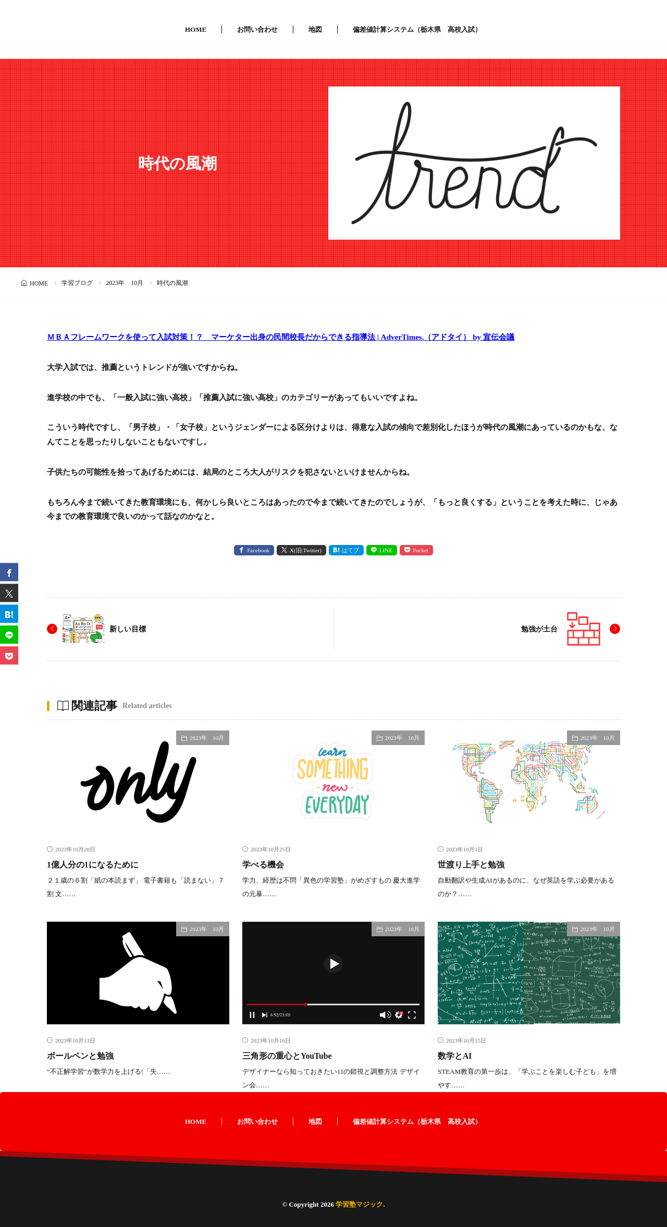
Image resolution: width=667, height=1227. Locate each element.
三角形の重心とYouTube (292, 1055)
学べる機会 (265, 864)
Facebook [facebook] (258, 550)
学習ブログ (77, 283)
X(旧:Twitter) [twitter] (306, 550)
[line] (9, 634)
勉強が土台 (537, 628)
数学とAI (457, 1055)
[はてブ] (9, 613)
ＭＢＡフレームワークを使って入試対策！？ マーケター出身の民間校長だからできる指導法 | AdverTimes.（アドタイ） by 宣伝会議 (280, 337)
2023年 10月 (124, 283)
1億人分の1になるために (98, 864)
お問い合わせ (257, 29)
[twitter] (9, 593)
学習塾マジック (359, 1204)
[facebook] (9, 572)
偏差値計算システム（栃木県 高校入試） (417, 29)
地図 (315, 29)
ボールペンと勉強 (84, 1055)
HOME (195, 29)
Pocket (420, 550)
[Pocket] (9, 655)
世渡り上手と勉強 (475, 864)
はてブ (350, 550)
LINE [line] (385, 550)
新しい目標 (130, 628)
